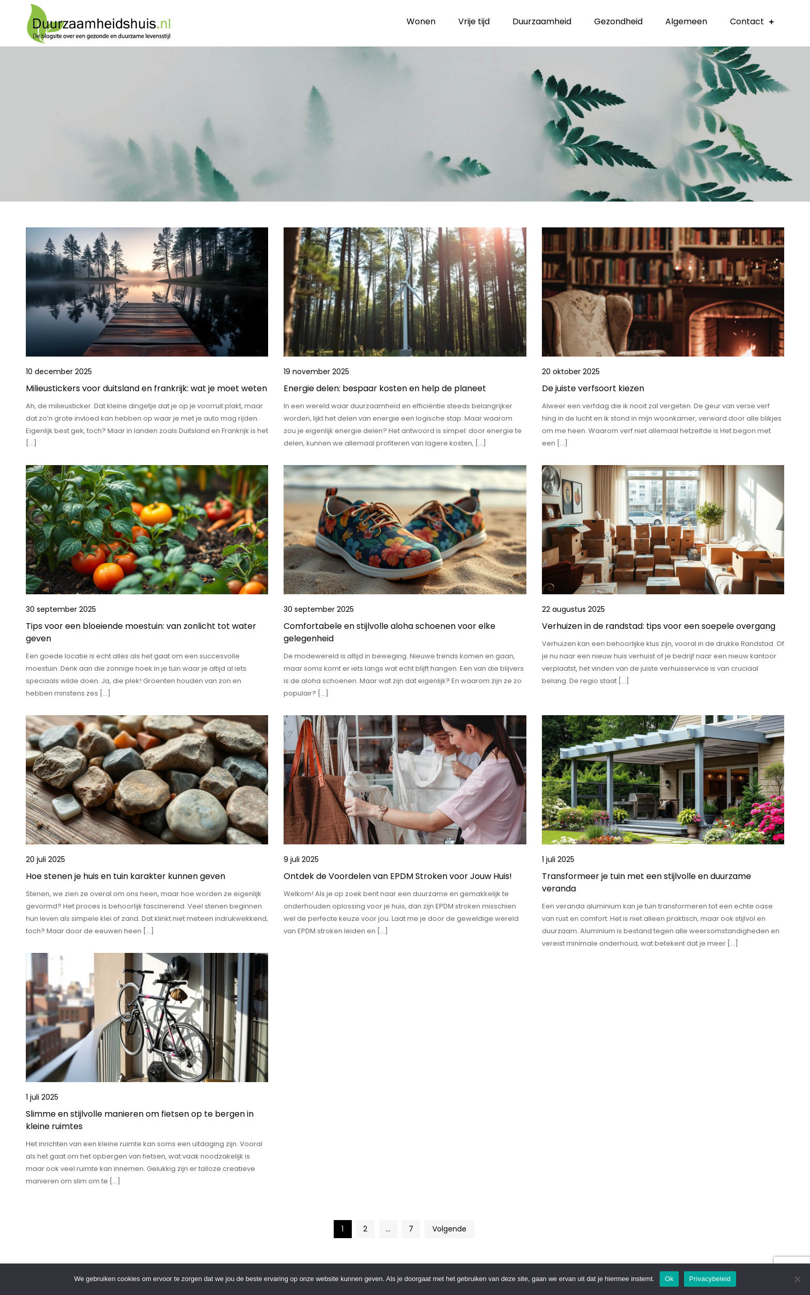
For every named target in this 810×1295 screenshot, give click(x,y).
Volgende (449, 1229)
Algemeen (686, 21)
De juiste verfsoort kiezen (593, 388)
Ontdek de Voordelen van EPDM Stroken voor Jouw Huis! (398, 876)
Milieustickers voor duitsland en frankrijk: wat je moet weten (146, 388)
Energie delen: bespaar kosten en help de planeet (385, 388)
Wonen (421, 21)
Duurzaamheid (541, 21)
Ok (669, 1279)
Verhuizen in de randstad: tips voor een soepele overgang (658, 626)
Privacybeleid (710, 1279)
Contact (747, 21)
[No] (797, 1279)
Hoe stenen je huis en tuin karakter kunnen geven (125, 876)
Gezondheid (618, 21)
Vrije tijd (474, 21)
